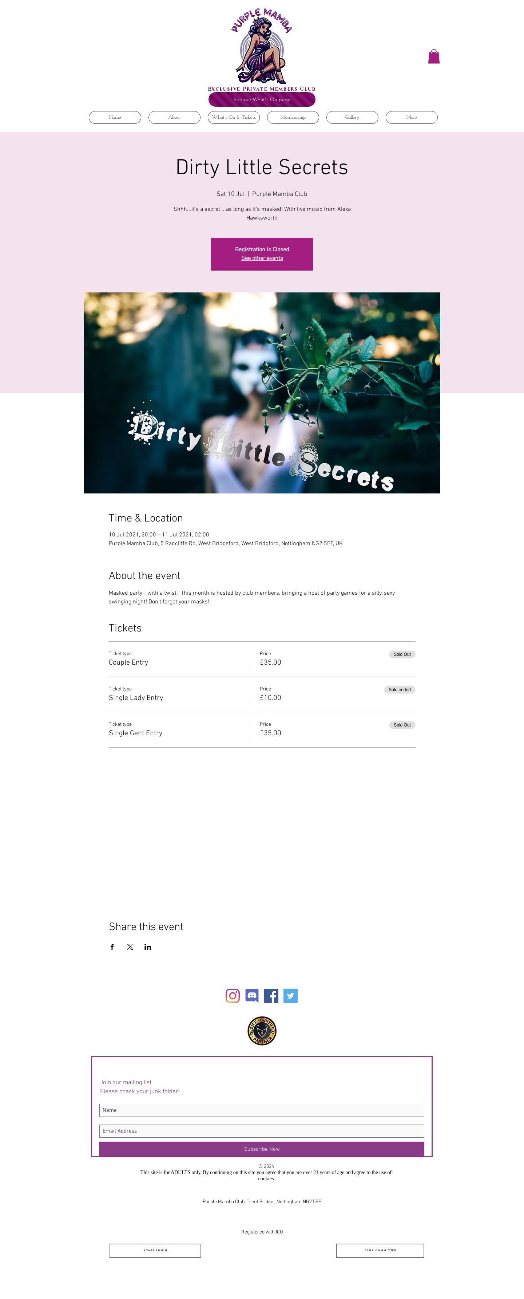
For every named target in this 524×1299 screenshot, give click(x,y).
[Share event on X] (130, 947)
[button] (434, 56)
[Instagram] (233, 996)
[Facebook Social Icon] (271, 996)
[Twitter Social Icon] (290, 996)
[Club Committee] (380, 1251)
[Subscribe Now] (261, 1149)
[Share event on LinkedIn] (147, 947)
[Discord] (252, 996)
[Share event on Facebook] (112, 947)
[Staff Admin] (155, 1251)
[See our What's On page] (262, 99)
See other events (262, 258)
